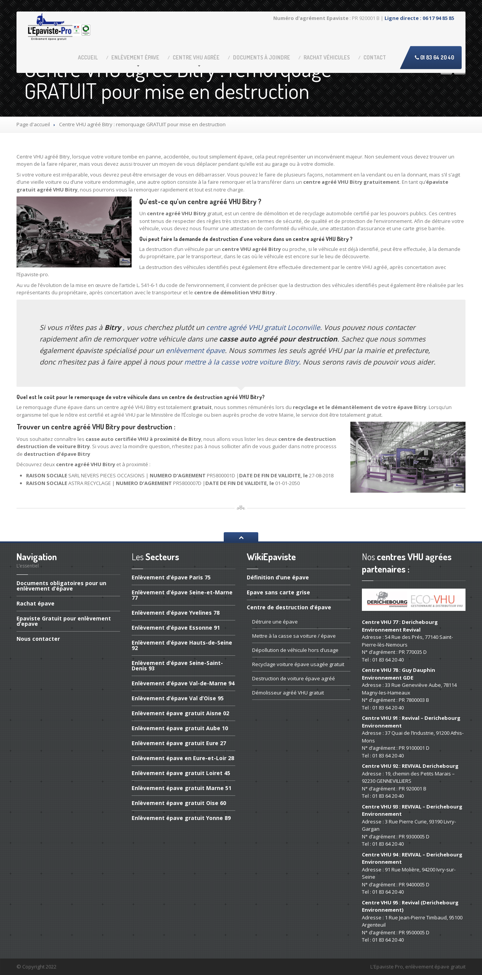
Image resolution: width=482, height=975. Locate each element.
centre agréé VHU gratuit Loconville (263, 327)
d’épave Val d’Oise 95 (178, 698)
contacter (38, 638)
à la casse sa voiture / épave (294, 635)
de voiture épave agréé (293, 678)
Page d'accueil (33, 124)
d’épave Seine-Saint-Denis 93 (177, 665)
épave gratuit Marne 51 (181, 788)
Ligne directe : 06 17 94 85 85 (419, 18)
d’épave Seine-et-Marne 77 (182, 595)
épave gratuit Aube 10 (180, 728)
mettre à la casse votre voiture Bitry (241, 361)
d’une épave (278, 578)
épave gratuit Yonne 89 (181, 818)
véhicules (327, 57)
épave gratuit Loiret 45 (181, 773)
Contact (374, 57)
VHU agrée (196, 57)
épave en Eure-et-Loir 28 (183, 758)
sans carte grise (278, 592)
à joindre (261, 57)
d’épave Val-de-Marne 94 (183, 683)
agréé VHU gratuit (288, 692)
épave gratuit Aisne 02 (180, 713)
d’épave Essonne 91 (176, 627)
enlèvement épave (195, 350)
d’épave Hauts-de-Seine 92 (182, 645)
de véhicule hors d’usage (295, 650)
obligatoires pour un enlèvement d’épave (61, 586)
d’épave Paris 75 (171, 578)
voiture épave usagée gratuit (298, 664)
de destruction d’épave (289, 607)
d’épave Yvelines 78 (176, 612)
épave (135, 57)
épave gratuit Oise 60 (179, 803)
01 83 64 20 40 (434, 57)
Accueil (88, 57)
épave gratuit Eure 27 (179, 743)
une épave (275, 621)
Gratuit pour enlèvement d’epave (64, 621)
